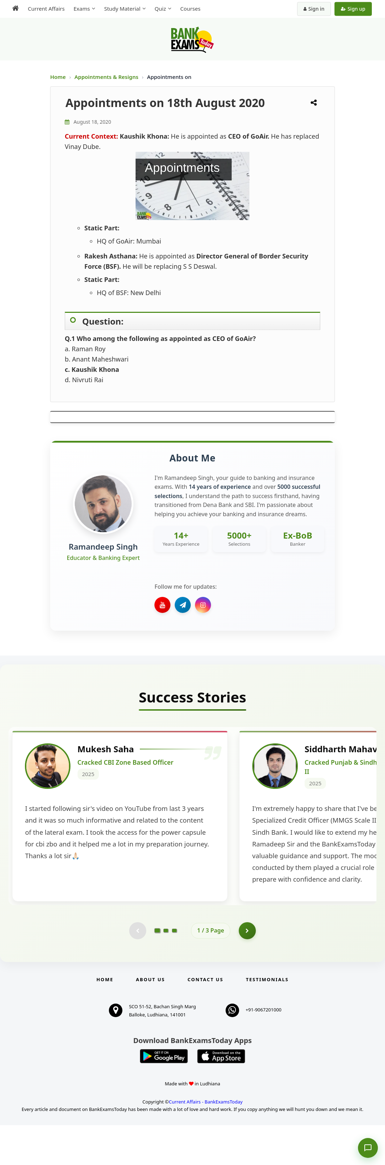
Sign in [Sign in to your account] (314, 8)
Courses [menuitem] (189, 8)
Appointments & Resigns (107, 76)
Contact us (205, 1019)
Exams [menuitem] (81, 8)
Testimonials (267, 1019)
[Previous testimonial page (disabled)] (137, 970)
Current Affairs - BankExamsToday (205, 1141)
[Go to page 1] (157, 970)
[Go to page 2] (165, 970)
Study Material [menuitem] (121, 8)
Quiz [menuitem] (159, 8)
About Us (150, 1019)
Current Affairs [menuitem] (45, 8)
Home (58, 76)
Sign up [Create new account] (354, 8)
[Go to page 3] (174, 970)
